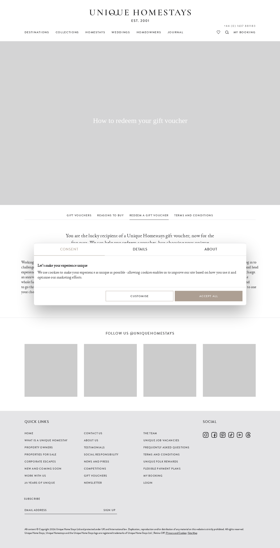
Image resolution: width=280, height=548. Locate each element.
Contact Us (93, 433)
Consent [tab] (69, 249)
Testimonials (94, 447)
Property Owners (39, 447)
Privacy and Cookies (176, 533)
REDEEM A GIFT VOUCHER (149, 215)
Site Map (192, 533)
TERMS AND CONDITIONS (193, 215)
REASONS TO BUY (110, 215)
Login (148, 483)
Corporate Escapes (40, 461)
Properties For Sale (41, 454)
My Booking (153, 476)
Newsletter (93, 483)
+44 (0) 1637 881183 (240, 26)
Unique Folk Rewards (160, 461)
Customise (139, 296)
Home (29, 433)
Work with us (35, 476)
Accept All (208, 296)
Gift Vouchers (95, 476)
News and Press (96, 461)
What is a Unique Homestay (46, 440)
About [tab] (211, 249)
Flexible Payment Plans (162, 468)
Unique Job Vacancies (161, 440)
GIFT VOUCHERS (79, 215)
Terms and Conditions (161, 454)
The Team (150, 433)
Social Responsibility (101, 454)
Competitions (95, 468)
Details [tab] (140, 249)
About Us (91, 440)
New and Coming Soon (43, 468)
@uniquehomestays (152, 333)
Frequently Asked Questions (166, 447)
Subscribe (32, 499)
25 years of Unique (40, 483)
